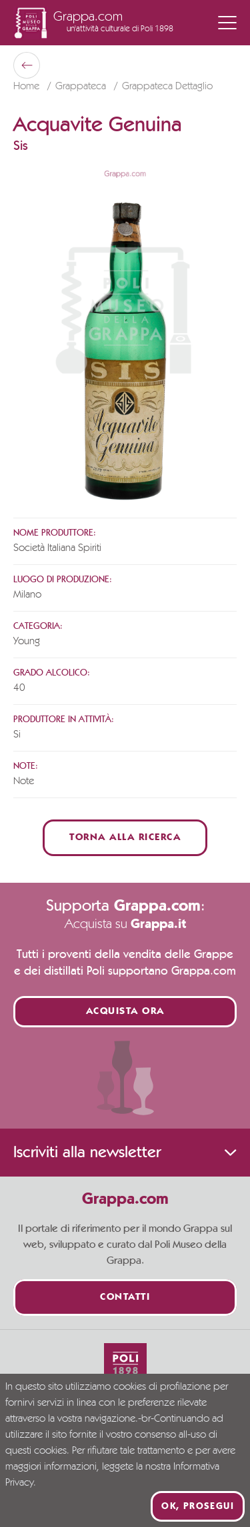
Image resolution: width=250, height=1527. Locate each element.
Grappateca (82, 86)
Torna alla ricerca (125, 838)
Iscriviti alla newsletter (125, 1153)
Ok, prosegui (197, 1506)
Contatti (125, 1297)
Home (27, 86)
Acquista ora (125, 1012)
